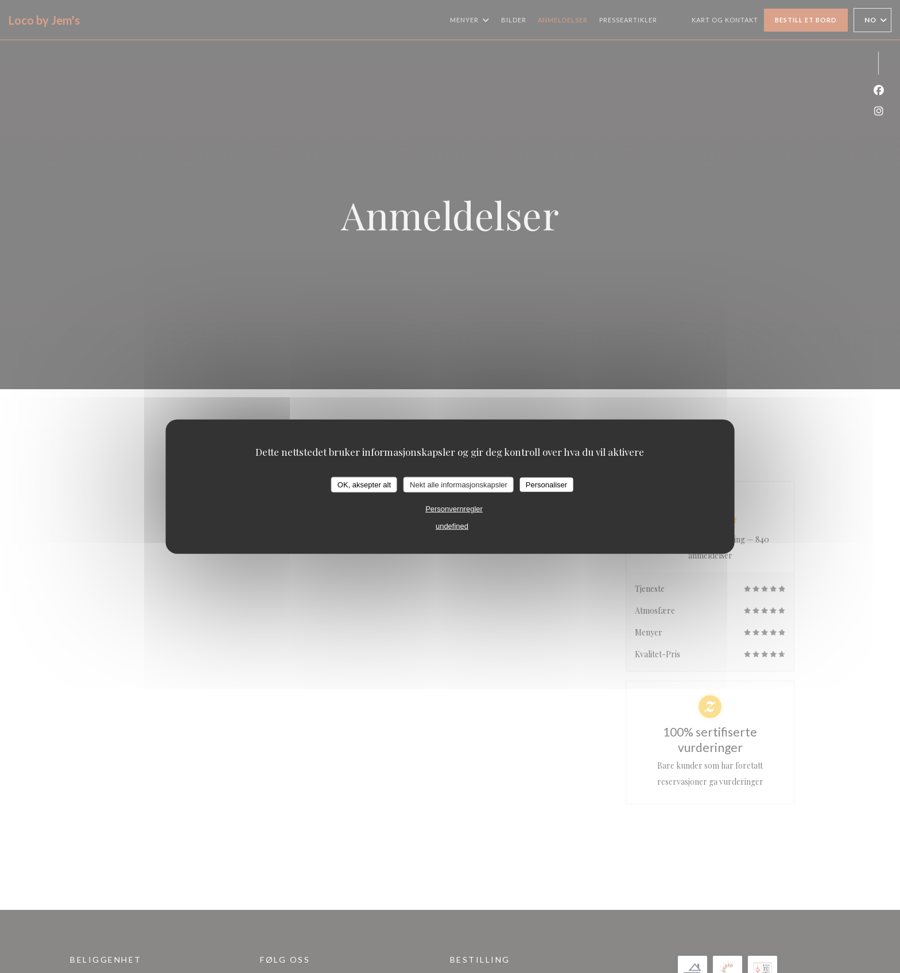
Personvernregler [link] (454, 509)
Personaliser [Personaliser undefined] (546, 484)
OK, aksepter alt (364, 484)
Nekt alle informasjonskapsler (458, 484)
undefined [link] (452, 526)
